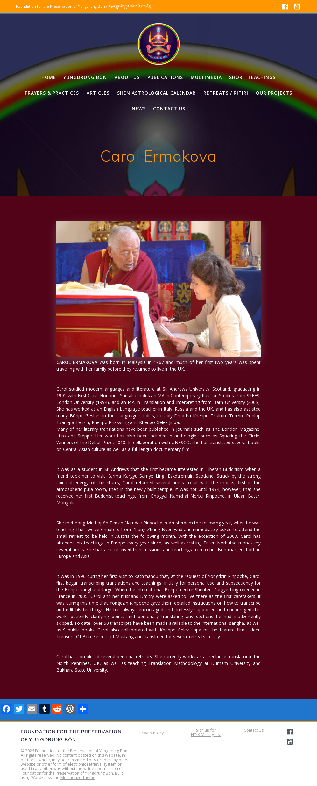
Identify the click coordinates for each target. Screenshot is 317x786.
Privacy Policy (151, 733)
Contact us (169, 108)
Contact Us (254, 730)
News (139, 108)
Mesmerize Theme (77, 777)
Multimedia (206, 77)
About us (127, 77)
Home (48, 77)
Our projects (274, 93)
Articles (98, 93)
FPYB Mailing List (206, 734)
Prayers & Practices (52, 93)
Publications (165, 77)
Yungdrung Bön (85, 77)
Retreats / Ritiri (225, 93)
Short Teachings (252, 77)
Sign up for (206, 730)
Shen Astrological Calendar (156, 93)
